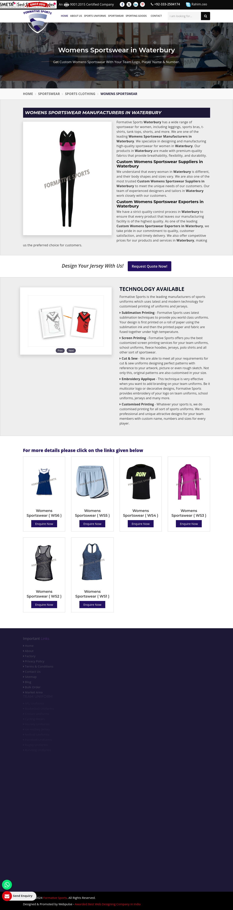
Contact (156, 16)
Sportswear (116, 16)
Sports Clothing (80, 94)
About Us (76, 16)
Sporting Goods (136, 16)
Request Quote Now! (149, 266)
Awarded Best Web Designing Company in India (108, 904)
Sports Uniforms (95, 16)
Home (64, 16)
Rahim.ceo (196, 4)
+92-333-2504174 (165, 4)
